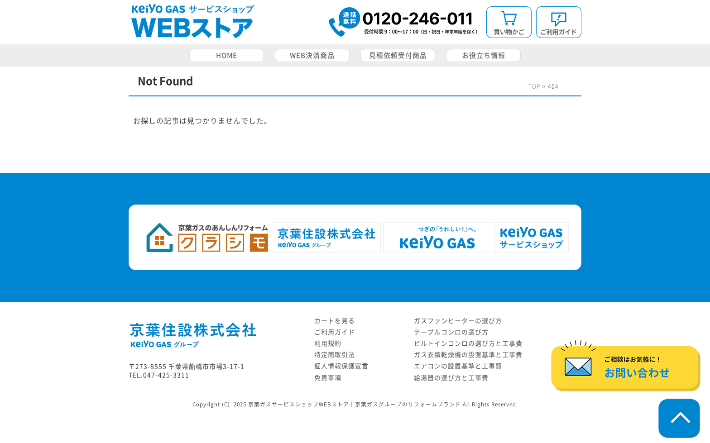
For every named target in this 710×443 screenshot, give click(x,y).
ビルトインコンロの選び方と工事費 (468, 343)
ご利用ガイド (334, 332)
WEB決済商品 (312, 55)
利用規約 (327, 343)
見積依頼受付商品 (398, 55)
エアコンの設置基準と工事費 (458, 366)
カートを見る (334, 321)
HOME (226, 55)
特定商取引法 (334, 355)
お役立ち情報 (483, 55)
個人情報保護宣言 (341, 366)
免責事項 (327, 378)
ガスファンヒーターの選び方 (458, 321)
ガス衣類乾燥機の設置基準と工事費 (468, 355)
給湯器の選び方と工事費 (451, 378)
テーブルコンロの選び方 (451, 332)
